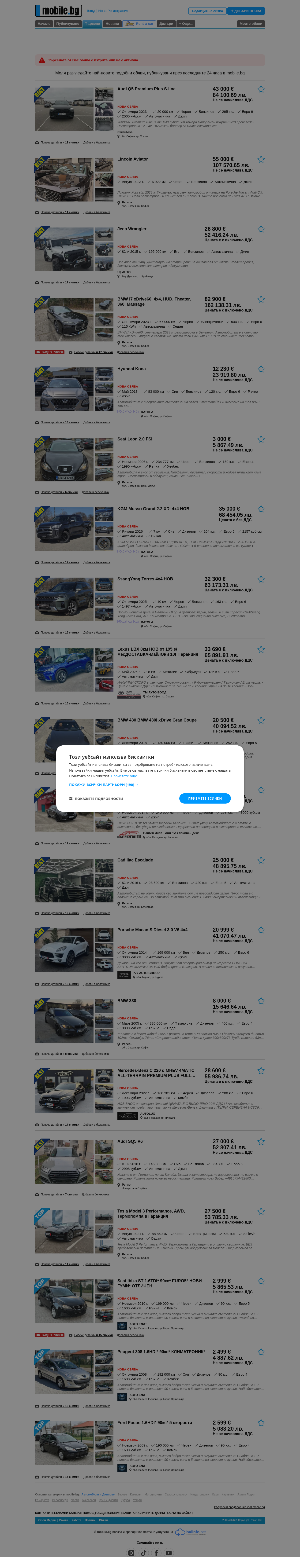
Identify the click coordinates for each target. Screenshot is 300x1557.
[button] (150, 784)
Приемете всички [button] (205, 798)
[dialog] (150, 778)
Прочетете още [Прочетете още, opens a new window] (124, 775)
